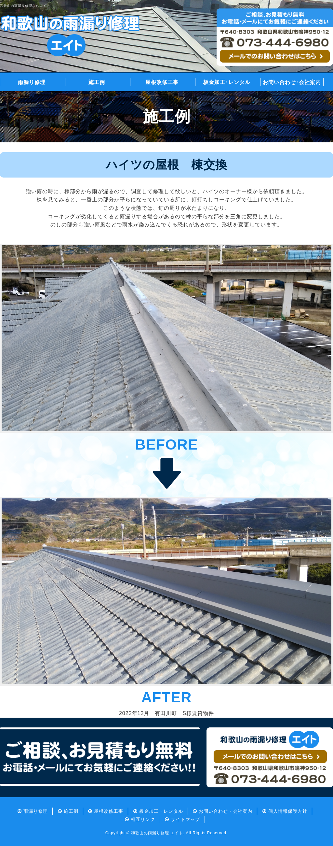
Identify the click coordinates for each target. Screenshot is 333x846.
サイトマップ (185, 819)
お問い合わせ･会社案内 (292, 82)
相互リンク (143, 819)
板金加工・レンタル (161, 811)
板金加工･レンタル (226, 82)
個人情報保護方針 (287, 811)
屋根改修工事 (162, 82)
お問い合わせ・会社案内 (225, 811)
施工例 (96, 82)
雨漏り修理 (32, 82)
